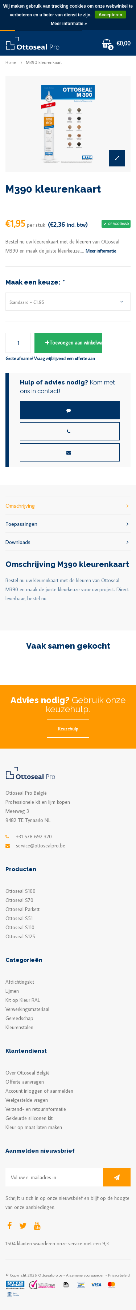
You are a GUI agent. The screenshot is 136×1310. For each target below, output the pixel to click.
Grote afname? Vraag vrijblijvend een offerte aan (50, 358)
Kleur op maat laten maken (33, 1127)
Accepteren (110, 14)
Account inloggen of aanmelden (39, 1091)
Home (10, 62)
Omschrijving (68, 505)
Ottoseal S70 (19, 900)
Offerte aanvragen (24, 1082)
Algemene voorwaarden (85, 1275)
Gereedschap (19, 1018)
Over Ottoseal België (27, 1072)
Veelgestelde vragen (26, 1100)
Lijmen (12, 991)
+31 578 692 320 (34, 836)
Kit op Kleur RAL (22, 1000)
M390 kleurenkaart (44, 62)
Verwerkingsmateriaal (27, 1009)
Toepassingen (68, 523)
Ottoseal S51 (19, 918)
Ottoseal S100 (20, 891)
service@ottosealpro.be (40, 845)
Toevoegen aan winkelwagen (73, 342)
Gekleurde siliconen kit (29, 1118)
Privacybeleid (119, 1275)
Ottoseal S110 (19, 927)
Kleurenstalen (19, 1027)
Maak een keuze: (34, 282)
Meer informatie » (69, 23)
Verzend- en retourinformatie (35, 1109)
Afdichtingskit (19, 982)
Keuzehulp (68, 728)
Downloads (68, 542)
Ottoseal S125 (20, 936)
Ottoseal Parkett (22, 909)
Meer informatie (101, 251)
